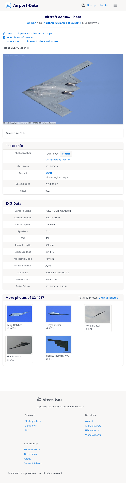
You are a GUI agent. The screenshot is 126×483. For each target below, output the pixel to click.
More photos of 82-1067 (18, 37)
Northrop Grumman (55, 22)
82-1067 (31, 22)
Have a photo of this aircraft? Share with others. (31, 41)
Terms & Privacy (33, 463)
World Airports (93, 434)
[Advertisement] (63, 377)
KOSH (49, 173)
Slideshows (31, 425)
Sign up (91, 5)
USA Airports (92, 430)
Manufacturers (93, 425)
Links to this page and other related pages (27, 33)
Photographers (33, 421)
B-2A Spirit (74, 22)
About (27, 458)
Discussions (30, 454)
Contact (66, 153)
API (27, 430)
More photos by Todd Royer (59, 159)
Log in (104, 5)
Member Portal (32, 449)
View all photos (108, 297)
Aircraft (89, 421)
